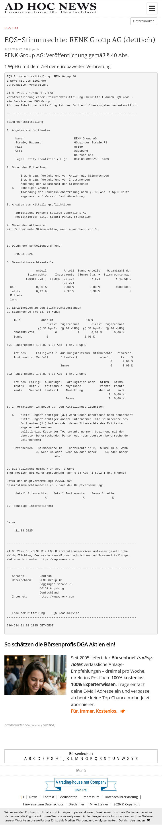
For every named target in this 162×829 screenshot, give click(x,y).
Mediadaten (68, 797)
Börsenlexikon (81, 753)
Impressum (91, 797)
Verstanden (137, 820)
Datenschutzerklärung (121, 797)
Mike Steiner (99, 804)
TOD (15, 28)
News (33, 797)
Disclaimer (76, 804)
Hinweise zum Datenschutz (43, 804)
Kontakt (48, 797)
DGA (7, 28)
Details (123, 820)
